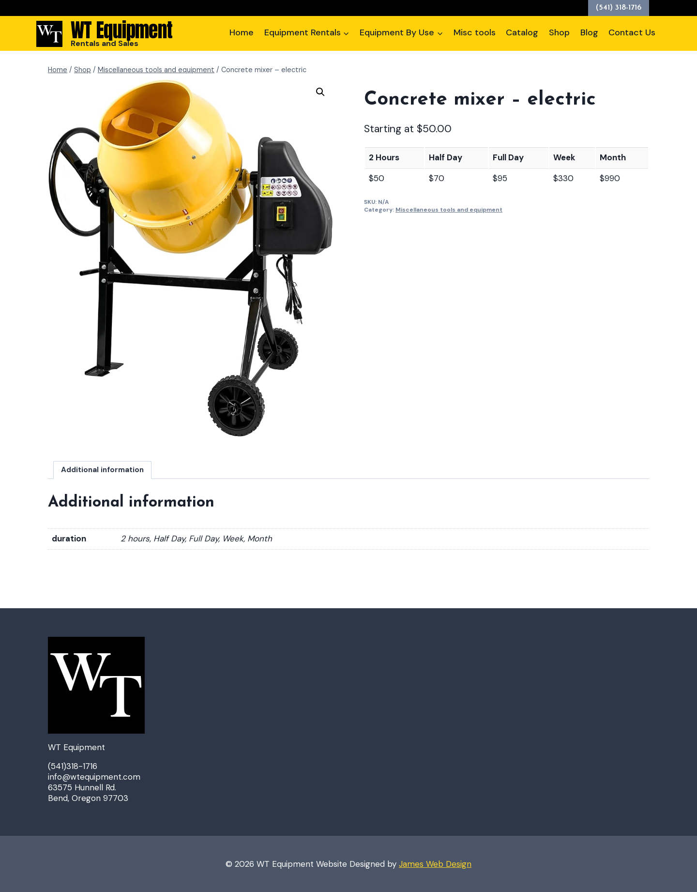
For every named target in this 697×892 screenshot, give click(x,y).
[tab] (102, 470)
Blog (589, 32)
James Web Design (435, 864)
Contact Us (631, 32)
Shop (559, 32)
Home (241, 32)
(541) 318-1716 (618, 8)
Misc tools (475, 32)
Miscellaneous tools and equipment (448, 210)
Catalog (522, 32)
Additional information (102, 470)
